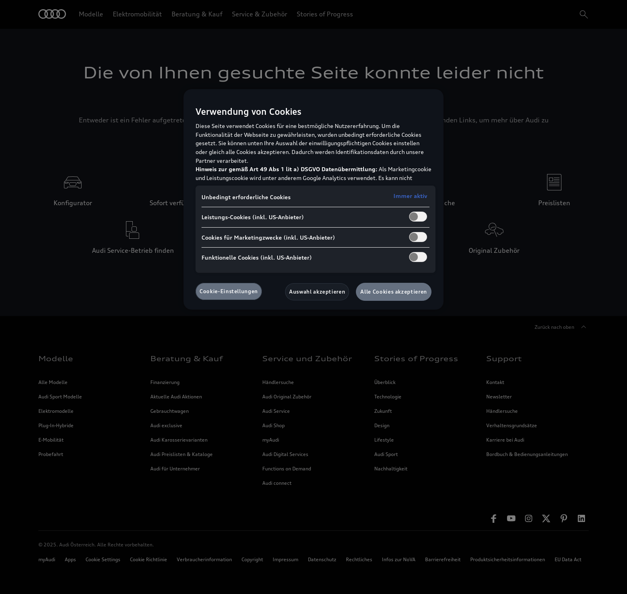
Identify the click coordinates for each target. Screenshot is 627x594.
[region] (313, 199)
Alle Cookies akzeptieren (393, 291)
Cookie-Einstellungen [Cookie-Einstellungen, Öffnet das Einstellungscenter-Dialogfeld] (229, 291)
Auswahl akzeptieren (317, 291)
